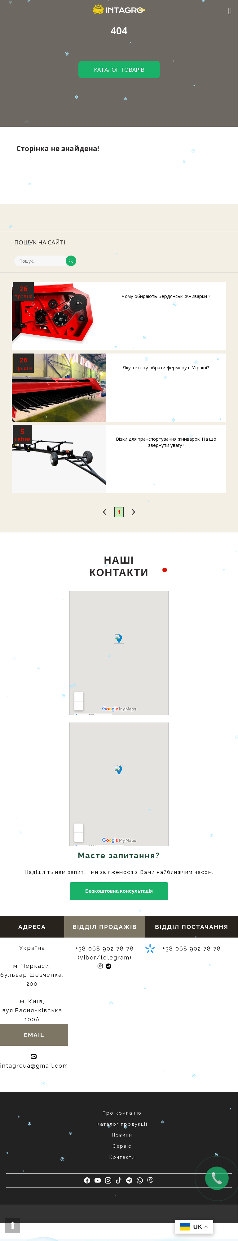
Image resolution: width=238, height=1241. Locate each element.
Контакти (122, 1157)
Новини (122, 1135)
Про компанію (122, 1113)
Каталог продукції (122, 1124)
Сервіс (122, 1146)
